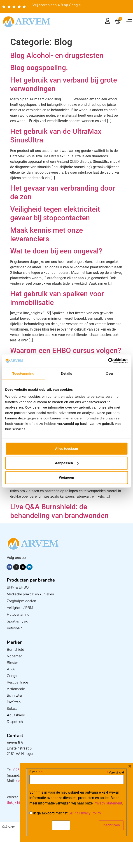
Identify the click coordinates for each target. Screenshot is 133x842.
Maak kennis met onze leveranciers (46, 234)
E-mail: (36, 772)
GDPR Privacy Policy (84, 813)
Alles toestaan (66, 448)
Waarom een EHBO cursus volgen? (65, 350)
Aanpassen (66, 463)
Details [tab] (66, 373)
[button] (129, 22)
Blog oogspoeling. (39, 67)
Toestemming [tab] (23, 373)
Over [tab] (110, 373)
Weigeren (66, 477)
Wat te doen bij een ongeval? (56, 251)
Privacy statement (107, 803)
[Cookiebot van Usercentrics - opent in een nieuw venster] (108, 361)
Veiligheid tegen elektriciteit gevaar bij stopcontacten (55, 213)
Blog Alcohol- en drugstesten (56, 55)
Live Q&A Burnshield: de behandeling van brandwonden (59, 511)
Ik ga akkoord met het (65, 813)
